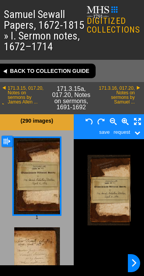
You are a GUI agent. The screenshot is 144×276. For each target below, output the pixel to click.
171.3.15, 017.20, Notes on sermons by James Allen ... (25, 95)
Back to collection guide (49, 71)
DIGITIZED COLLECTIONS (113, 20)
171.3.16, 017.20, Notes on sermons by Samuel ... (117, 95)
